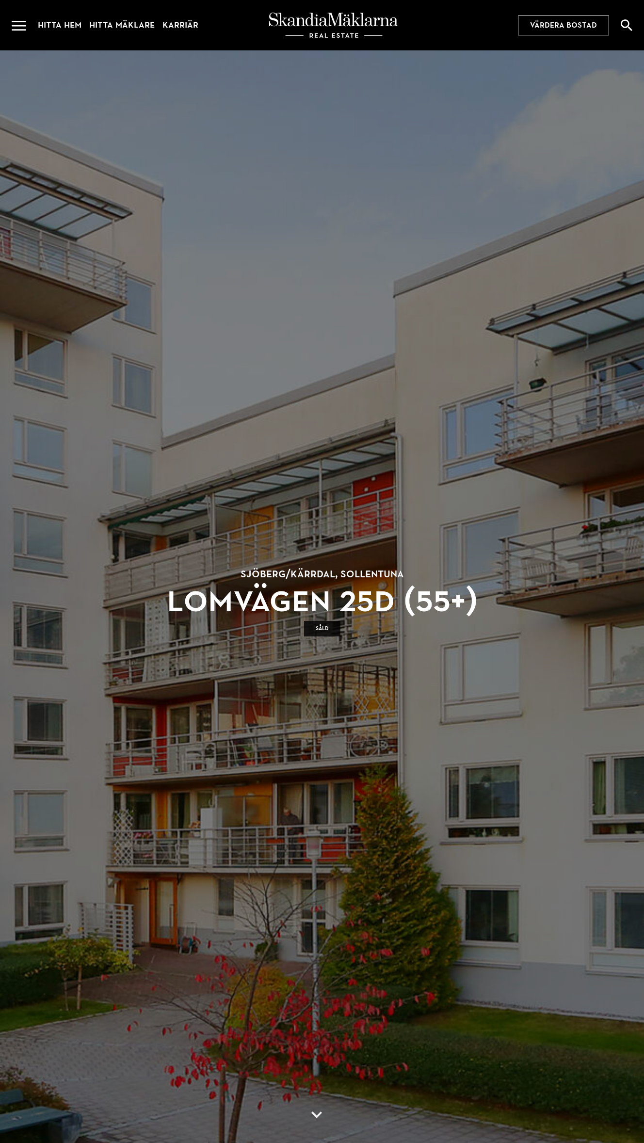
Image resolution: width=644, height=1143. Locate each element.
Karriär (180, 25)
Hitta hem (59, 25)
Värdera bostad (563, 25)
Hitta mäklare (122, 25)
